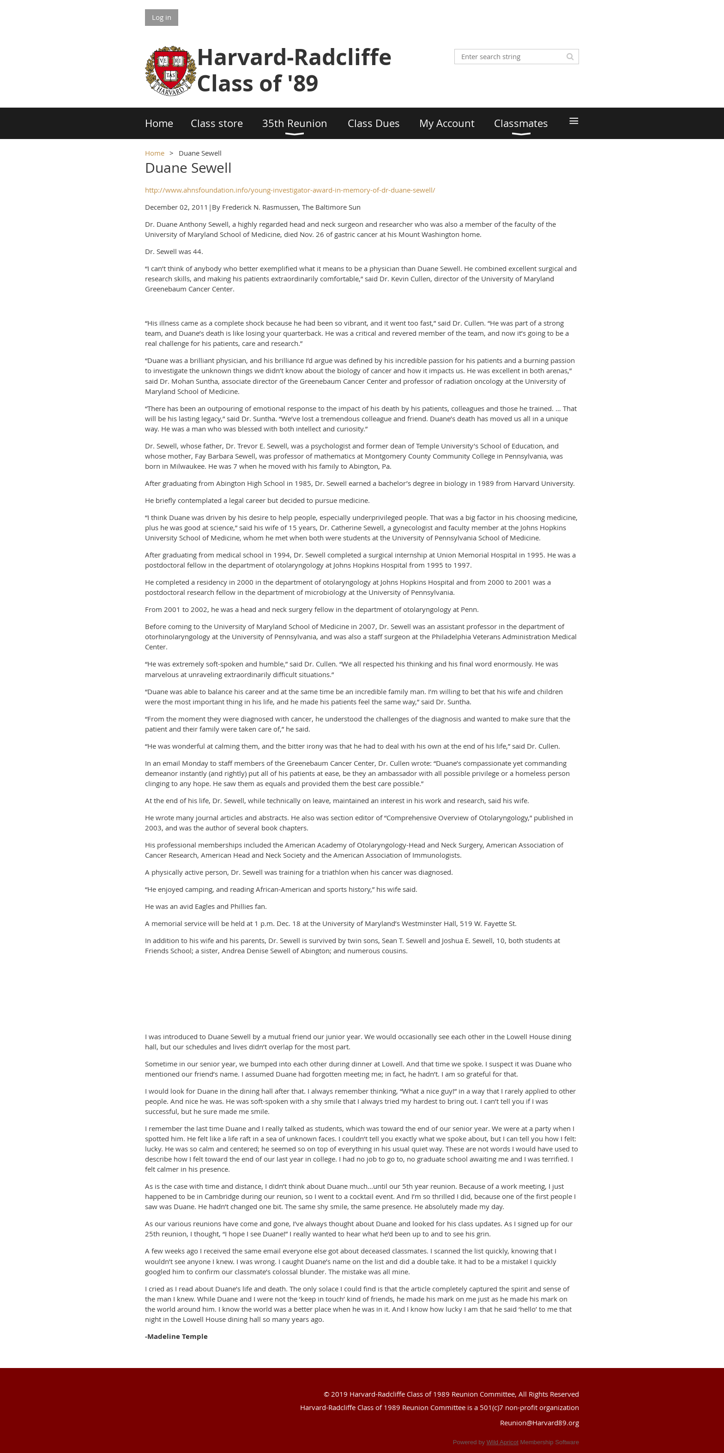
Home (154, 152)
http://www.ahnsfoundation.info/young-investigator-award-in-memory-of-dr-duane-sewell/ (290, 189)
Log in (161, 17)
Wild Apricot (503, 1442)
